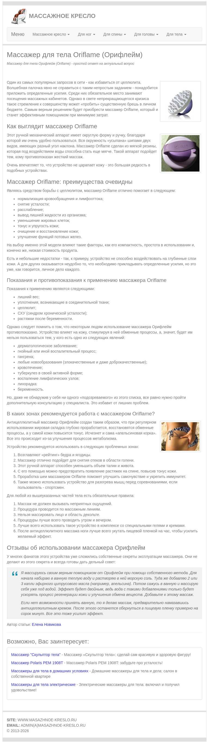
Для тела (176, 34)
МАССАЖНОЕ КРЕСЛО (53, 16)
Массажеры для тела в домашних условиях (49, 671)
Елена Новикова (46, 624)
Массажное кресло (51, 34)
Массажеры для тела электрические (43, 684)
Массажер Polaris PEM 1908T (37, 663)
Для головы (146, 34)
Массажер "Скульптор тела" (36, 654)
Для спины (114, 34)
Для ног (86, 34)
